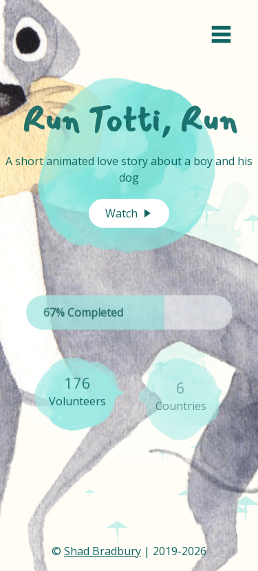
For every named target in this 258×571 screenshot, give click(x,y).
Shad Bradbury (102, 551)
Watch (129, 213)
